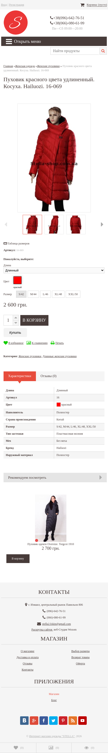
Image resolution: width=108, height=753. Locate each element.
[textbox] (74, 51)
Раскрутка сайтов (42, 629)
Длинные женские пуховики (60, 356)
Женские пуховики (29, 356)
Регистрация (16, 4)
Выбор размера (80, 651)
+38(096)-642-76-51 (68, 18)
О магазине (28, 651)
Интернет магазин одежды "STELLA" (51, 736)
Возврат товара (80, 657)
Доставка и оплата (28, 657)
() (19, 748)
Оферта (80, 663)
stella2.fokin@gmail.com (56, 624)
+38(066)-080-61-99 (68, 23)
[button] (17, 243)
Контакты (28, 669)
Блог (54, 700)
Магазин (54, 694)
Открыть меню (23, 41)
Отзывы (27, 663)
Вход (4, 4)
